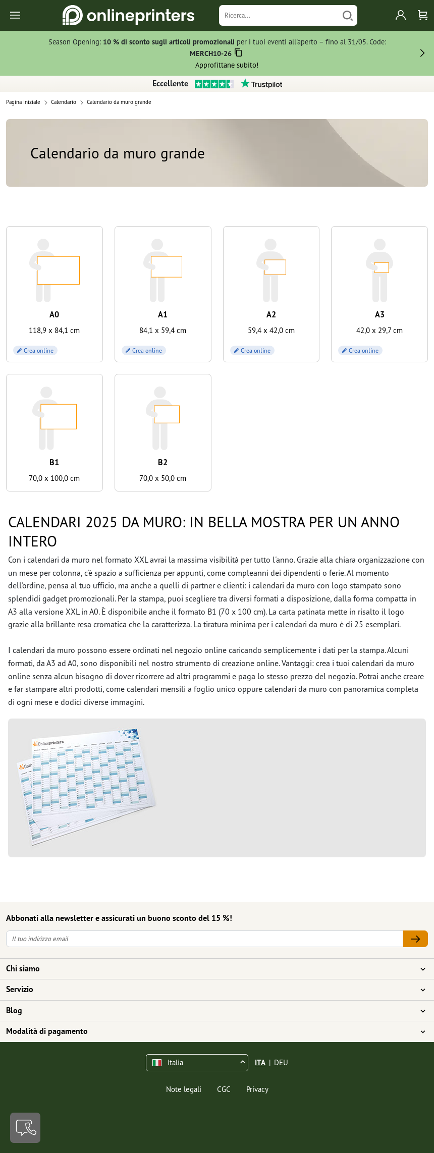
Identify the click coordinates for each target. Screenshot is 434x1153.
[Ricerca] (279, 15)
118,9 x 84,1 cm (54, 330)
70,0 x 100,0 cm (54, 478)
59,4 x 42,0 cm (271, 330)
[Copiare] (238, 54)
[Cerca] (348, 15)
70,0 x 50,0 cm (162, 478)
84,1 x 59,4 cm (162, 330)
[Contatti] (25, 1128)
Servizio (211, 989)
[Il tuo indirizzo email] (204, 938)
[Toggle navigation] (16, 15)
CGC (224, 1089)
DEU (281, 1062)
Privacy (257, 1089)
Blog (211, 1010)
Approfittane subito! (226, 65)
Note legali (183, 1089)
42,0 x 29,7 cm (379, 330)
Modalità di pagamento (211, 1031)
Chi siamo (211, 968)
